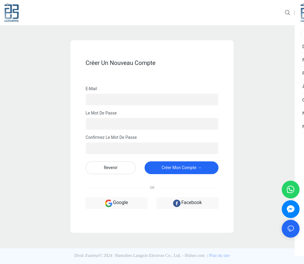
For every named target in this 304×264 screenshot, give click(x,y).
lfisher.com (195, 255)
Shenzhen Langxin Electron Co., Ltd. (147, 255)
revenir (111, 167)
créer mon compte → (182, 167)
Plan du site (219, 255)
